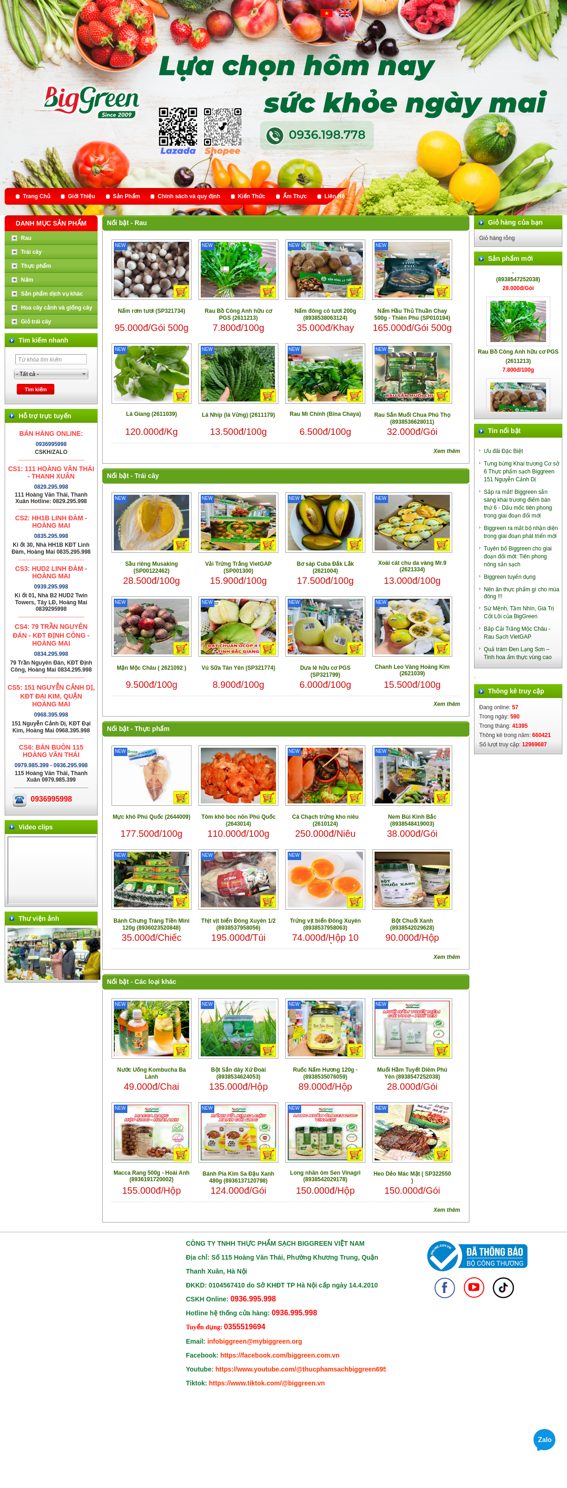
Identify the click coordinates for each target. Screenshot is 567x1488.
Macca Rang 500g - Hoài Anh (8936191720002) (151, 1176)
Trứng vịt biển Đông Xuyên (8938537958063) (325, 924)
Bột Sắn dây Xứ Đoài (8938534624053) (238, 1073)
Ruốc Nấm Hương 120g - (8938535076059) (325, 1073)
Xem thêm (447, 451)
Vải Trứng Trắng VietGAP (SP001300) (238, 567)
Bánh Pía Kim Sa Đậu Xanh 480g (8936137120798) (238, 1177)
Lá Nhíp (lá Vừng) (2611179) (238, 415)
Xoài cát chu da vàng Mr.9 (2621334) (412, 566)
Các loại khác (156, 981)
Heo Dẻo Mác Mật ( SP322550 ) (412, 1177)
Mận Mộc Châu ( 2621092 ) (151, 668)
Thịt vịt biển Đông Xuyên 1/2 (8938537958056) (238, 924)
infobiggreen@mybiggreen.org (254, 1341)
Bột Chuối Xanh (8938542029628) (412, 924)
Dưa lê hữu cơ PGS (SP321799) (325, 671)
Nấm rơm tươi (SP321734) (151, 311)
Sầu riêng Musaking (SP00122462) (151, 567)
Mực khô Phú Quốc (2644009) (151, 817)
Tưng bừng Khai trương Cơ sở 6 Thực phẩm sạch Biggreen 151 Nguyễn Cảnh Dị (521, 471)
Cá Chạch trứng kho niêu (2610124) (325, 820)
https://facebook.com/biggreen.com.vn (280, 1355)
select (84, 374)
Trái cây (147, 475)
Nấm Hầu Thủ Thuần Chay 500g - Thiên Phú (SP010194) (412, 314)
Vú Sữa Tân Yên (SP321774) (239, 668)
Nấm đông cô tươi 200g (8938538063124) (325, 314)
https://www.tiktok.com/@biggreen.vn (267, 1383)
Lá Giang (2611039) (151, 414)
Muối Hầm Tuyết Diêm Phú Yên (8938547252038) (412, 1073)
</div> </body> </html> (52, 870)
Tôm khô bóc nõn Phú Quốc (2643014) (238, 820)
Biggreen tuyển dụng (509, 577)
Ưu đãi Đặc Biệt (503, 451)
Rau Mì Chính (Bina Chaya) (325, 414)
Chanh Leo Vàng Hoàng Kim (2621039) (412, 670)
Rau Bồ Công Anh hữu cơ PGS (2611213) (238, 314)
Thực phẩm (152, 728)
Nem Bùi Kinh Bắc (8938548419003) (412, 820)
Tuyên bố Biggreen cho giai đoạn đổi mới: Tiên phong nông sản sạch (518, 556)
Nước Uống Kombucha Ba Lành (151, 1073)
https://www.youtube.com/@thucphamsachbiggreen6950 (303, 1369)
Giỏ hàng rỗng (497, 238)
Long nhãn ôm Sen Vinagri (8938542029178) (325, 1176)
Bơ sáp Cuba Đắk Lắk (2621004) (325, 567)
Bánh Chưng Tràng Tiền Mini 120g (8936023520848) (151, 924)
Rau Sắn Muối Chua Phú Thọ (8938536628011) (412, 418)
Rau (141, 222)
